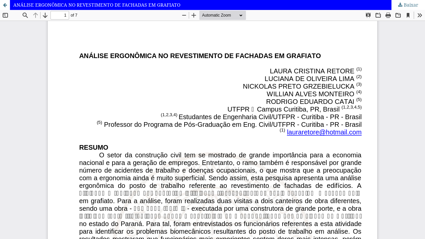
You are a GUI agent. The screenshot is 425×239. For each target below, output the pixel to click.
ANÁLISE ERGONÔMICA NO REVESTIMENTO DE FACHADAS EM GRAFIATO (96, 5)
